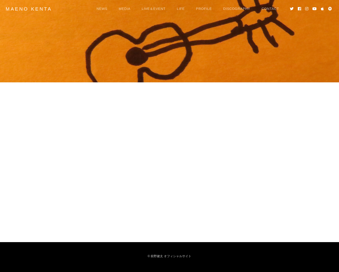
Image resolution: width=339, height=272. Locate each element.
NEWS (102, 9)
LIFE (181, 9)
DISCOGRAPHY (236, 9)
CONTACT (270, 9)
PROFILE (204, 9)
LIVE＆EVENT (153, 9)
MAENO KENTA (29, 9)
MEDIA (124, 9)
